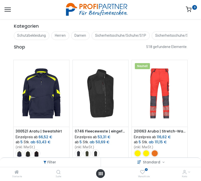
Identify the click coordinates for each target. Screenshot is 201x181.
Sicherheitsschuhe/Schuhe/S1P (120, 35)
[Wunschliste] (142, 172)
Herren (60, 35)
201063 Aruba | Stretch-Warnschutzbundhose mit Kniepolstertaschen (159, 131)
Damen (80, 35)
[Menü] (7, 9)
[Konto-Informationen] (184, 172)
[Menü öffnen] (101, 174)
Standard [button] (152, 162)
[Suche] (58, 172)
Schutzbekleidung (31, 35)
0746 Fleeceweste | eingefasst (100, 131)
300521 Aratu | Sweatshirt (39, 131)
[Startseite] (16, 172)
